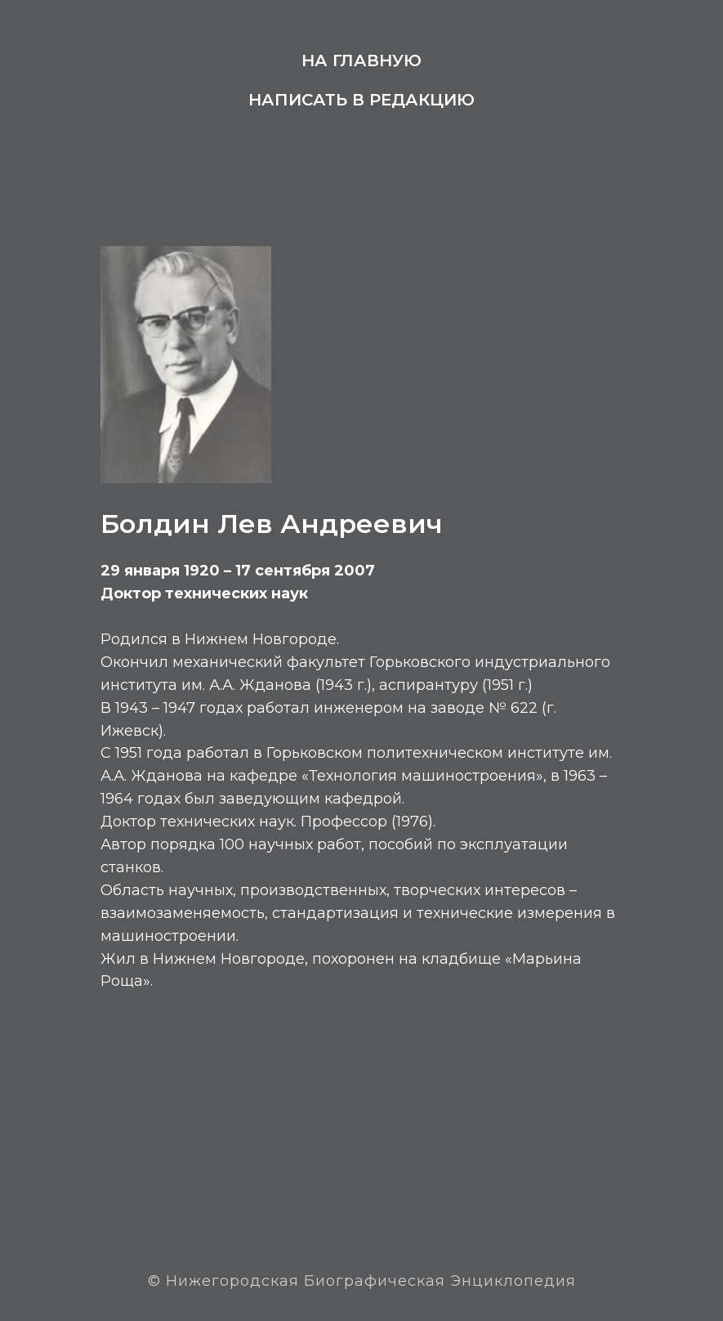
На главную (361, 60)
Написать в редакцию (361, 100)
